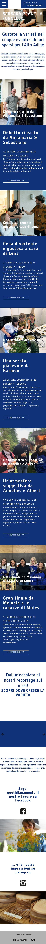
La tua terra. (33, 4)
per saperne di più (16, 181)
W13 (33, 940)
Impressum (20, 935)
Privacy (29, 935)
